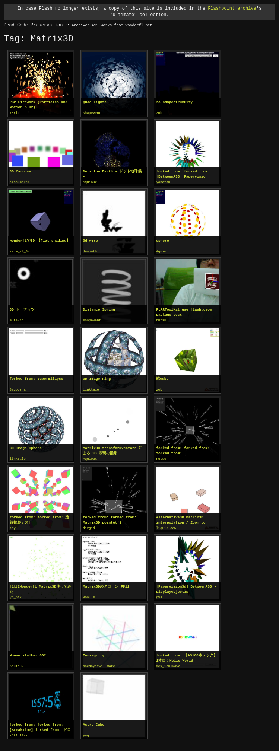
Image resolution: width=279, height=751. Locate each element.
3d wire (90, 240)
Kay (13, 526)
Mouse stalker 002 (28, 652)
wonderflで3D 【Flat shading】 (40, 240)
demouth (90, 251)
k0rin (15, 113)
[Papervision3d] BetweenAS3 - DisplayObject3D (186, 587)
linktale (91, 388)
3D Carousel (21, 171)
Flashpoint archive (232, 8)
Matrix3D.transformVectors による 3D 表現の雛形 (112, 449)
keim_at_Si (20, 251)
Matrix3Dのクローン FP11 (106, 584)
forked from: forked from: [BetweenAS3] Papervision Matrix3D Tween (183, 174)
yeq (86, 732)
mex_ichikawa (168, 663)
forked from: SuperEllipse (36, 377)
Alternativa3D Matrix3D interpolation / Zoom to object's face (180, 518)
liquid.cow (166, 526)
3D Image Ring (97, 377)
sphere (162, 240)
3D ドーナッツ (22, 308)
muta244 (17, 319)
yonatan (163, 182)
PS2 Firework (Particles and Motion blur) (38, 105)
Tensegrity (93, 652)
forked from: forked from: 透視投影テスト (39, 518)
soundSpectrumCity (174, 102)
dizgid (89, 526)
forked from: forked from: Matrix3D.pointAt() (109, 518)
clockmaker (20, 182)
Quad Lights (94, 102)
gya (159, 595)
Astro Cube (93, 721)
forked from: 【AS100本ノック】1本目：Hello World (186, 655)
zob (159, 113)
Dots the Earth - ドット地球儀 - (112, 174)
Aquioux (90, 182)
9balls (89, 595)
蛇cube (162, 377)
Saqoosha (18, 388)
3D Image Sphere (26, 446)
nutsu (161, 319)
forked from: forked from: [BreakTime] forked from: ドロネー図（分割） (40, 724)
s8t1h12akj (20, 732)
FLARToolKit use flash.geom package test (184, 311)
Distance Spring (99, 308)
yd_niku (17, 595)
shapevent (92, 113)
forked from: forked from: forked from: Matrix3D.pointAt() (183, 449)
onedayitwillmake (99, 663)
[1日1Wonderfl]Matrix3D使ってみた (40, 587)
